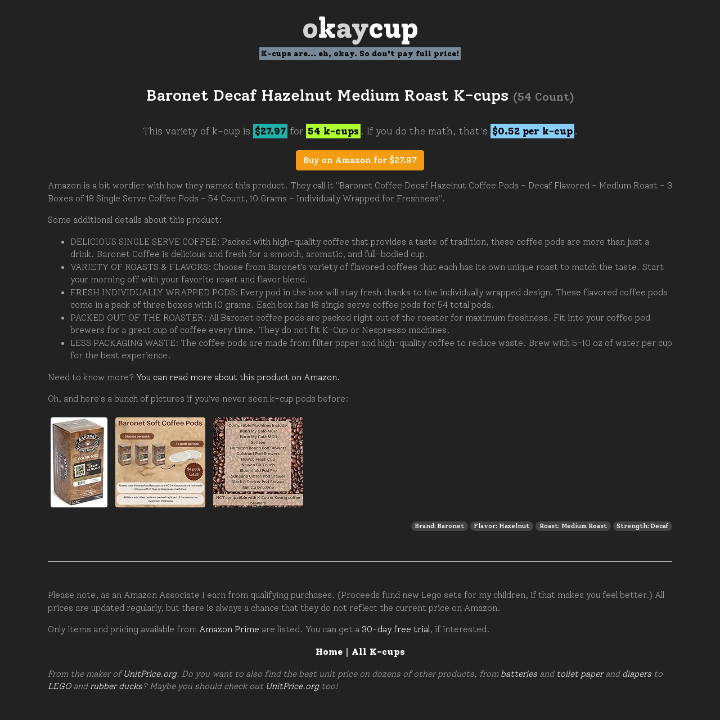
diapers (636, 674)
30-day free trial (396, 629)
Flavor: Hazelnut (501, 526)
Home (329, 651)
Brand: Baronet (439, 526)
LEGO (59, 686)
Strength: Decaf (642, 526)
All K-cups (378, 651)
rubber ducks (116, 686)
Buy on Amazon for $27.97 (360, 160)
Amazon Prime (229, 629)
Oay (360, 28)
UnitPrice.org (150, 674)
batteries (519, 674)
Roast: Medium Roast (573, 526)
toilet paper (579, 674)
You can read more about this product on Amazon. (238, 377)
